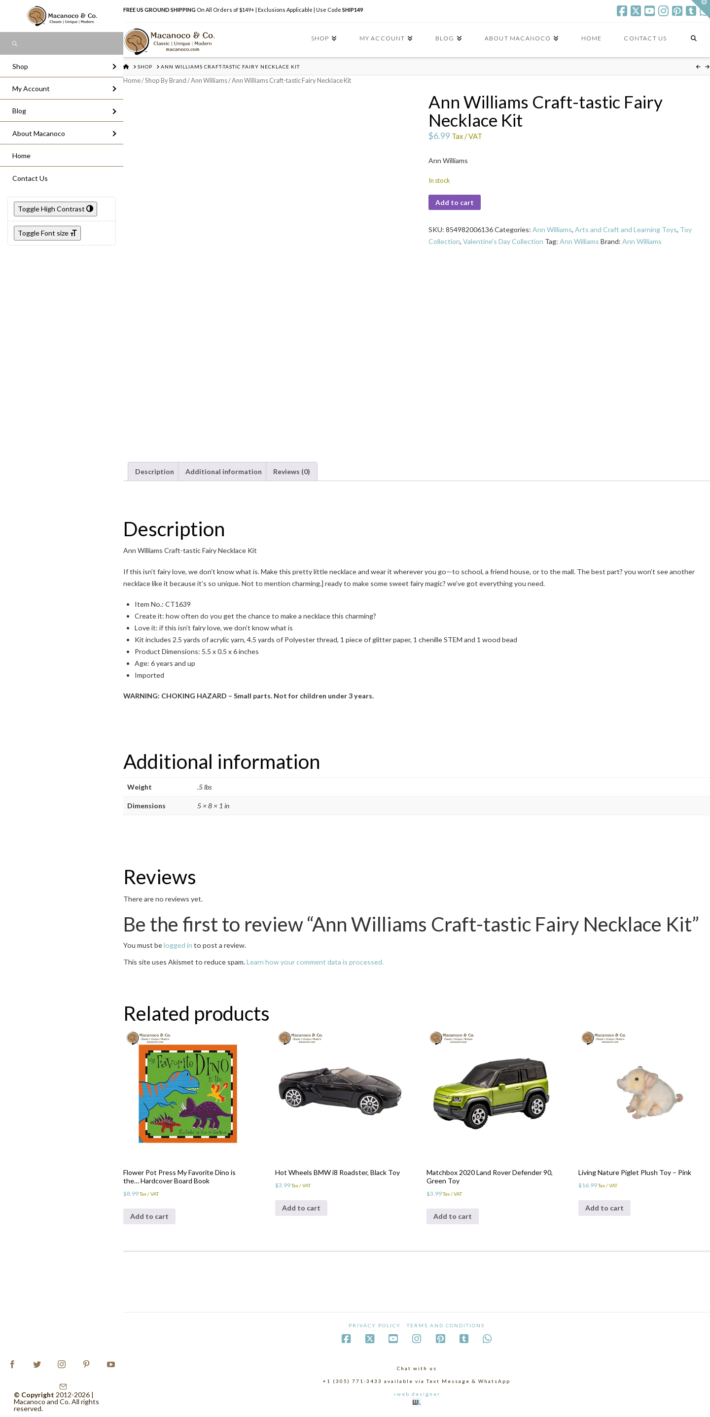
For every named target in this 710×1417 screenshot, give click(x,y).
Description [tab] (154, 471)
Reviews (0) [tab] (291, 471)
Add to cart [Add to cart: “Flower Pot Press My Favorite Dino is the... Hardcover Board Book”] (149, 1216)
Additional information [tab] (223, 471)
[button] (700, 9)
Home (132, 80)
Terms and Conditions (446, 1325)
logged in (178, 945)
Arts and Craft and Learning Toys (626, 229)
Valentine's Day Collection (503, 241)
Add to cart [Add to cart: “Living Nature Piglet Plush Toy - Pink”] (604, 1208)
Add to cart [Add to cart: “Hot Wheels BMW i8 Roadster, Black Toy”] (301, 1208)
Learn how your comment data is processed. (315, 962)
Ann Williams (209, 80)
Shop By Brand (165, 80)
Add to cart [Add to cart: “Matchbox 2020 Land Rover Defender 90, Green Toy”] (452, 1216)
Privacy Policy (375, 1325)
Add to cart (454, 202)
